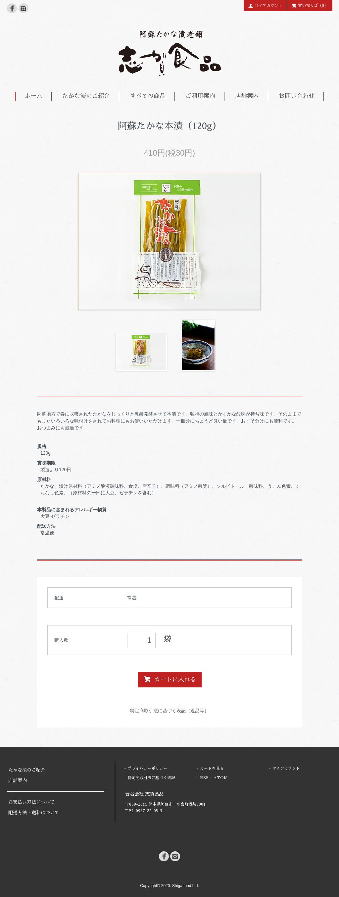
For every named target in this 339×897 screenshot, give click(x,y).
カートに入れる (169, 679)
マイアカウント (265, 5)
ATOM (221, 778)
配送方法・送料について (33, 812)
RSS (204, 778)
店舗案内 (247, 96)
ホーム (33, 96)
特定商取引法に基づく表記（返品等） (169, 710)
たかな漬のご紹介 (86, 96)
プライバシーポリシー (147, 769)
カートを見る (212, 769)
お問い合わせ (297, 96)
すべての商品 (148, 96)
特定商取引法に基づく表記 (151, 778)
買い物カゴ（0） (309, 5)
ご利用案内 (200, 96)
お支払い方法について (31, 802)
